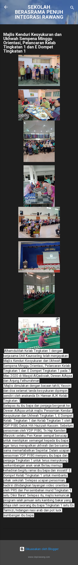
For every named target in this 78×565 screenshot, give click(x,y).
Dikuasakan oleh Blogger (39, 549)
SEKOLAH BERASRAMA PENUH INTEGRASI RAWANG (39, 12)
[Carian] (72, 8)
